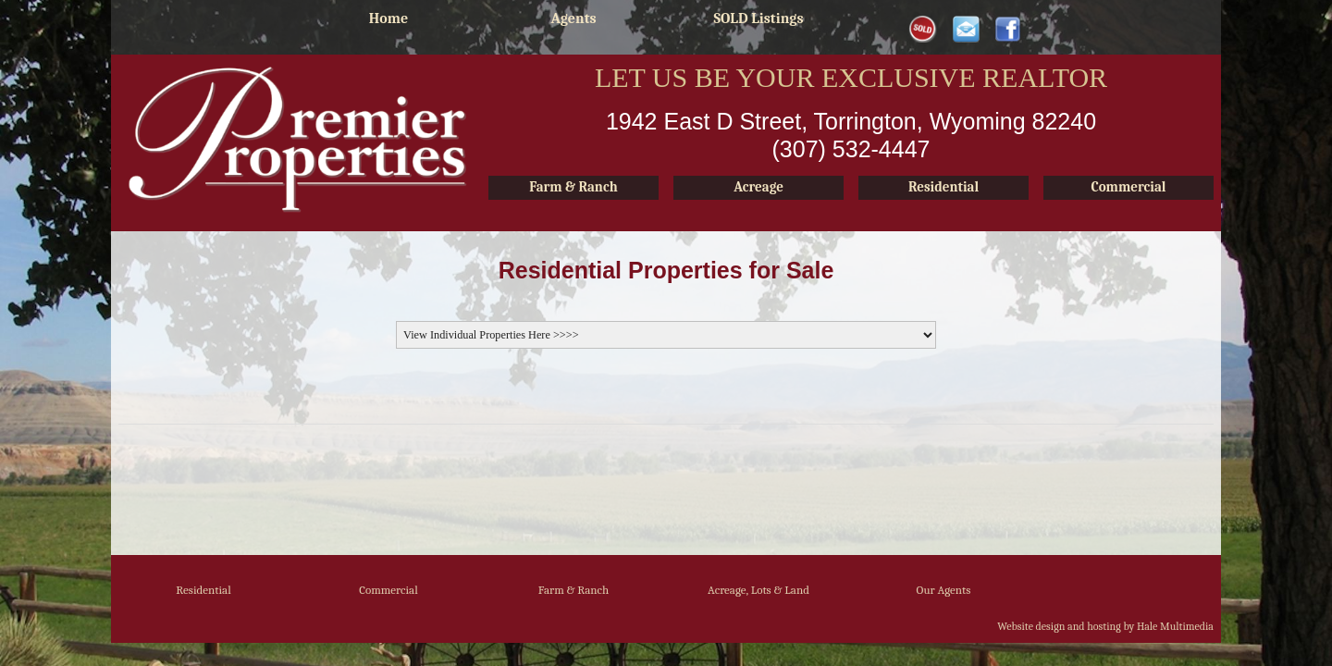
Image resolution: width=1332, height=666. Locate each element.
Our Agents (944, 590)
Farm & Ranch (574, 590)
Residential (203, 590)
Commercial (388, 590)
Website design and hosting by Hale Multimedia (1105, 626)
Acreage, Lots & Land (758, 590)
